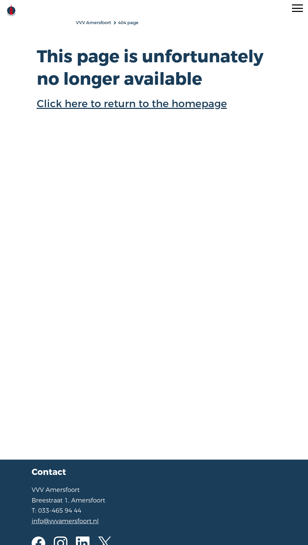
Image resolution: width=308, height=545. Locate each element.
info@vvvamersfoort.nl (65, 521)
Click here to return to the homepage (132, 104)
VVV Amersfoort (93, 23)
